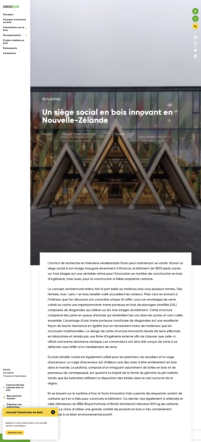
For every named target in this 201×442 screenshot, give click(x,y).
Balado (7, 369)
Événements (10, 48)
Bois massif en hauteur (12, 397)
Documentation (15, 35)
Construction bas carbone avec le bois (13, 387)
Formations (9, 53)
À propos (8, 14)
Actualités (8, 373)
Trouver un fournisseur (14, 376)
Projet (47, 134)
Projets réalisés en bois (13, 41)
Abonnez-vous (15, 432)
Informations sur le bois (15, 28)
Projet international (78, 134)
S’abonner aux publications (12, 405)
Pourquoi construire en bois (14, 21)
